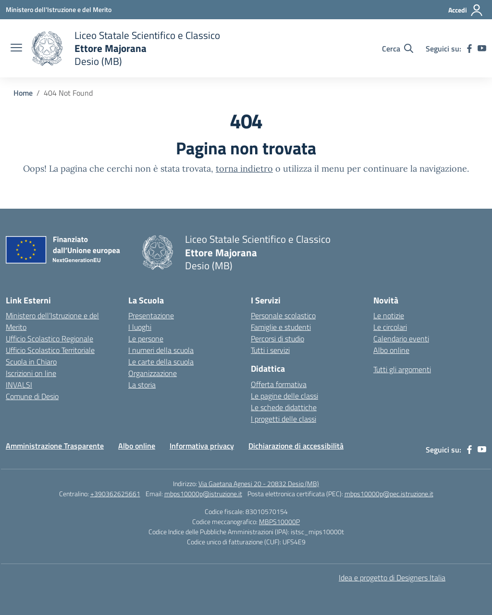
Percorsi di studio (277, 338)
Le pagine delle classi (284, 396)
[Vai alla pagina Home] (23, 93)
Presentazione (151, 315)
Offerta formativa (279, 384)
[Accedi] (465, 10)
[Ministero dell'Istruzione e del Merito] (58, 9)
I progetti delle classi (283, 419)
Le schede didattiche (284, 407)
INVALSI (19, 384)
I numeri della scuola (161, 350)
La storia (142, 384)
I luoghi (139, 327)
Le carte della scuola (161, 361)
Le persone (145, 338)
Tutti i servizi (270, 350)
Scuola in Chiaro (31, 361)
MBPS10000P (279, 521)
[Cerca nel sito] (397, 48)
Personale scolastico (283, 315)
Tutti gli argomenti (402, 369)
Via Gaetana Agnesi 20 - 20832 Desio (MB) (258, 483)
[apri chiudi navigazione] (16, 48)
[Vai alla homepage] (126, 48)
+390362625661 (115, 494)
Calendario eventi (401, 338)
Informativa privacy (202, 446)
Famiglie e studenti (281, 327)
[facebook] (469, 48)
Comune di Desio (32, 396)
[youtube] (482, 48)
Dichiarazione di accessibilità (296, 446)
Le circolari (390, 327)
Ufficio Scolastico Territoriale (50, 350)
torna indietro (244, 168)
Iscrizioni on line (31, 373)
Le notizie (388, 315)
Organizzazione (152, 373)
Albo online (391, 350)
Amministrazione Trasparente (55, 446)
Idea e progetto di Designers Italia (392, 577)
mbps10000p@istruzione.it (203, 494)
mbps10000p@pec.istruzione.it (388, 494)
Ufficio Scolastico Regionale (49, 338)
